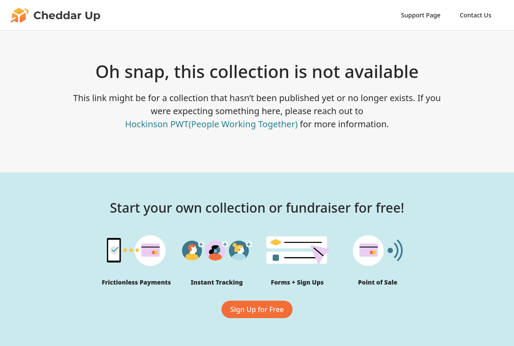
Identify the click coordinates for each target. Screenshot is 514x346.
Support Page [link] (421, 15)
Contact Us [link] (475, 15)
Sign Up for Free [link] (257, 309)
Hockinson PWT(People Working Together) (211, 124)
